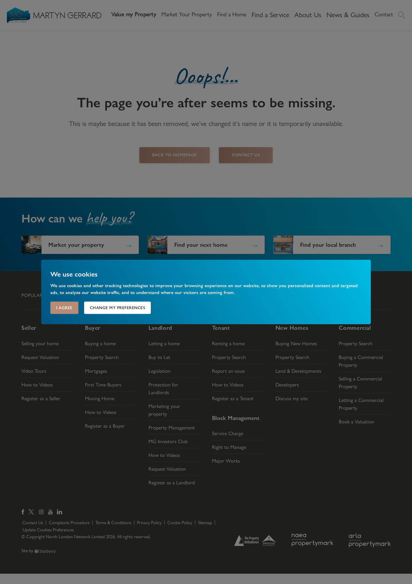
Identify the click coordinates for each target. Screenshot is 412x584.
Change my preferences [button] (117, 307)
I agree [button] (64, 307)
